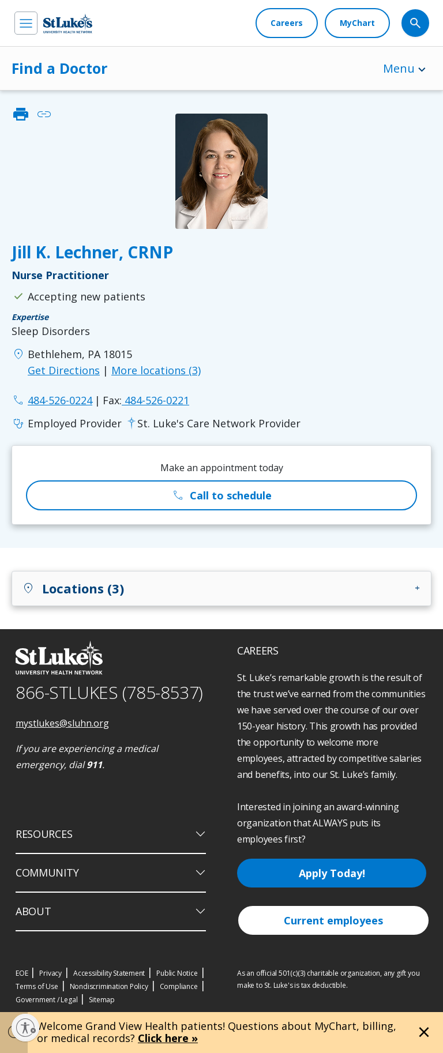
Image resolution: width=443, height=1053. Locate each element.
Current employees (333, 920)
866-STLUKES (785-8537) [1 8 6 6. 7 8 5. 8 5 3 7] (109, 692)
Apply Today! (332, 873)
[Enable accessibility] (25, 1027)
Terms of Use (37, 986)
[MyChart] (357, 23)
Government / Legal (46, 1000)
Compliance (179, 986)
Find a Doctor (59, 68)
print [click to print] (21, 114)
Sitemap (102, 1000)
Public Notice (176, 973)
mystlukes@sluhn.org (62, 723)
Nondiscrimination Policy (109, 986)
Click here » (168, 1038)
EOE (22, 973)
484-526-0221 (146, 400)
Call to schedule (221, 495)
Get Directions (64, 370)
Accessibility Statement (109, 973)
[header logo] (67, 23)
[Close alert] (424, 1032)
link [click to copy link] (44, 114)
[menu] (26, 23)
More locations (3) (156, 370)
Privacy (50, 973)
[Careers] (287, 23)
